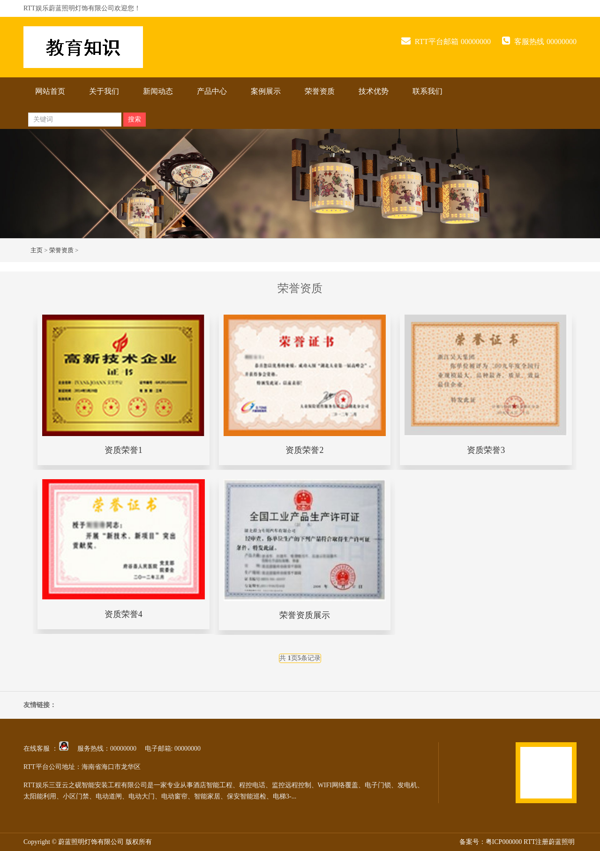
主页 (36, 250)
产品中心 (212, 91)
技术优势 (374, 91)
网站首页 (50, 91)
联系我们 (427, 91)
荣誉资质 (320, 91)
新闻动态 (158, 91)
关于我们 (104, 91)
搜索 (134, 119)
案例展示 (266, 91)
